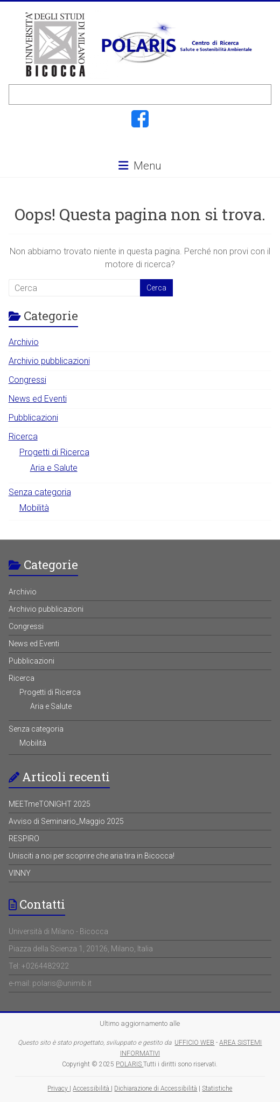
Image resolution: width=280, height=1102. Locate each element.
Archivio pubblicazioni (49, 361)
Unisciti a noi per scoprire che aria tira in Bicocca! (91, 855)
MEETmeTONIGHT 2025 (49, 804)
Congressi (27, 380)
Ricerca (23, 436)
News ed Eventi (38, 399)
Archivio (24, 342)
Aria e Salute (54, 468)
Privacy (58, 1088)
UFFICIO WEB (194, 1042)
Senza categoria (40, 492)
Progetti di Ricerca (54, 452)
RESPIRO (24, 838)
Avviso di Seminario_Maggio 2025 (66, 821)
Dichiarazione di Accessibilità (155, 1088)
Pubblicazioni (33, 418)
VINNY (20, 873)
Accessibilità (92, 1088)
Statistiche (217, 1088)
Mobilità (34, 508)
